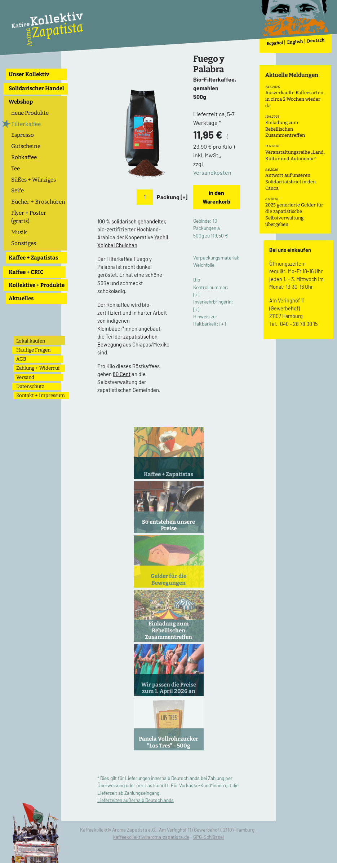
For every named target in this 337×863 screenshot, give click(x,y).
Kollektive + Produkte (37, 285)
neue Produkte (30, 113)
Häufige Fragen (33, 350)
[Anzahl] (145, 197)
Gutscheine (25, 146)
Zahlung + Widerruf (38, 368)
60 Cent (121, 374)
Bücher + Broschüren (38, 202)
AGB (21, 359)
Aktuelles (21, 298)
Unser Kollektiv (29, 74)
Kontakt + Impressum (40, 395)
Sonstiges (23, 243)
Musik (19, 232)
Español (274, 43)
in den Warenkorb (216, 197)
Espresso (22, 135)
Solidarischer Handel (36, 88)
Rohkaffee (24, 157)
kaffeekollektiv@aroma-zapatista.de (151, 837)
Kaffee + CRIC (26, 272)
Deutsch (316, 41)
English (295, 42)
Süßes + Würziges (33, 179)
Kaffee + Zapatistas (33, 257)
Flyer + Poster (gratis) (28, 217)
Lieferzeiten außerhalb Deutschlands (135, 800)
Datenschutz (30, 386)
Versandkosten (212, 172)
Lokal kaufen (30, 341)
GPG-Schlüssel (208, 837)
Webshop (21, 102)
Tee (15, 168)
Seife (17, 190)
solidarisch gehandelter (138, 221)
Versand (25, 377)
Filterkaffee (26, 124)
